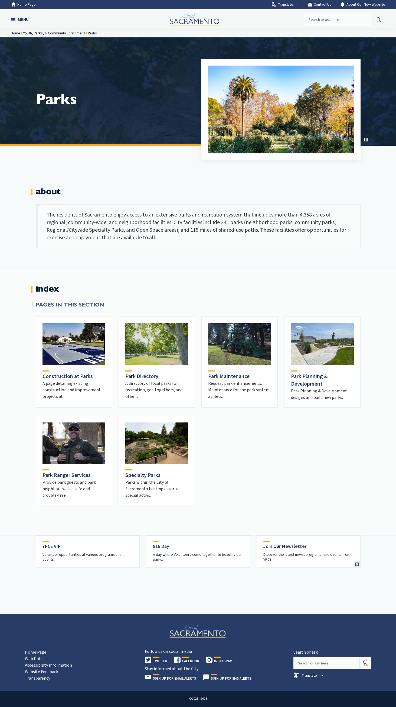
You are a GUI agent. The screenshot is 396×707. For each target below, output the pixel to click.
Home (15, 33)
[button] (20, 19)
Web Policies (36, 659)
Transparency (37, 678)
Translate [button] (285, 4)
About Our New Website (362, 4)
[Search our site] (338, 19)
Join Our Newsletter (285, 546)
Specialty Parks (143, 475)
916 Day (161, 546)
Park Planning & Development (309, 380)
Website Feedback (41, 672)
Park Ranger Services (66, 475)
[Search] (365, 663)
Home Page (23, 4)
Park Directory (141, 376)
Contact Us (319, 4)
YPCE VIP (51, 546)
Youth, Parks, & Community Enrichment (54, 33)
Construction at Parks (67, 376)
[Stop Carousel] (366, 139)
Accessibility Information (48, 665)
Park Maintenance (229, 376)
